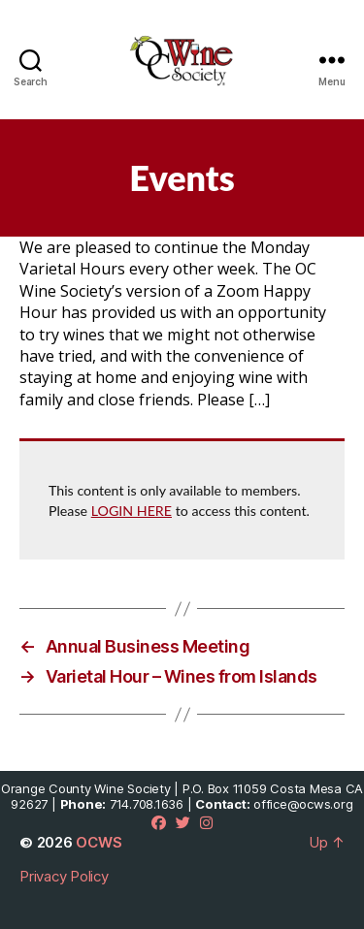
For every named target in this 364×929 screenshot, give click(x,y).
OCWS (98, 842)
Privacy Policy (64, 876)
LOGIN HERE (131, 510)
